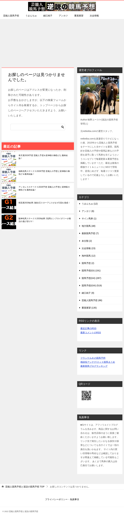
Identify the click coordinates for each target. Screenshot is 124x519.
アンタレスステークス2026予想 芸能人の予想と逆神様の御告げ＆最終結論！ (44, 188)
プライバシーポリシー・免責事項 (62, 499)
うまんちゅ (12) (90, 203)
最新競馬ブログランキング (94, 366)
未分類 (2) (87, 241)
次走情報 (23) (88, 248)
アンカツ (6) (88, 211)
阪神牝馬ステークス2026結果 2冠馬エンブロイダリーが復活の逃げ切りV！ (45, 220)
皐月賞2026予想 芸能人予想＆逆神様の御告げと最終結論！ (43, 156)
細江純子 (47, 15)
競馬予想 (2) (88, 263)
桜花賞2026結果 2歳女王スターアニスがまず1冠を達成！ (44, 203)
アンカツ (63, 15)
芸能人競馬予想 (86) (92, 300)
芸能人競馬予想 (11, 15)
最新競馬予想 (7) (90, 233)
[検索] (37, 127)
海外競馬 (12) (88, 255)
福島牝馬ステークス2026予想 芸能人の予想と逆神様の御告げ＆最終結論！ (44, 172)
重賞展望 (78, 15)
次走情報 (94, 15)
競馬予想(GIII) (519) (92, 285)
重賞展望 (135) (89, 307)
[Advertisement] (62, 41)
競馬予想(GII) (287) (91, 278)
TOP (24, 486)
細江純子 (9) (88, 293)
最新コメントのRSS (90, 332)
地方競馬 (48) (88, 226)
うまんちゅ (31, 15)
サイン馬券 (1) (89, 218)
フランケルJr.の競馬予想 (92, 358)
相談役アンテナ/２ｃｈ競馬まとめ (97, 362)
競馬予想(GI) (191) (91, 270)
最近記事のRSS (88, 328)
